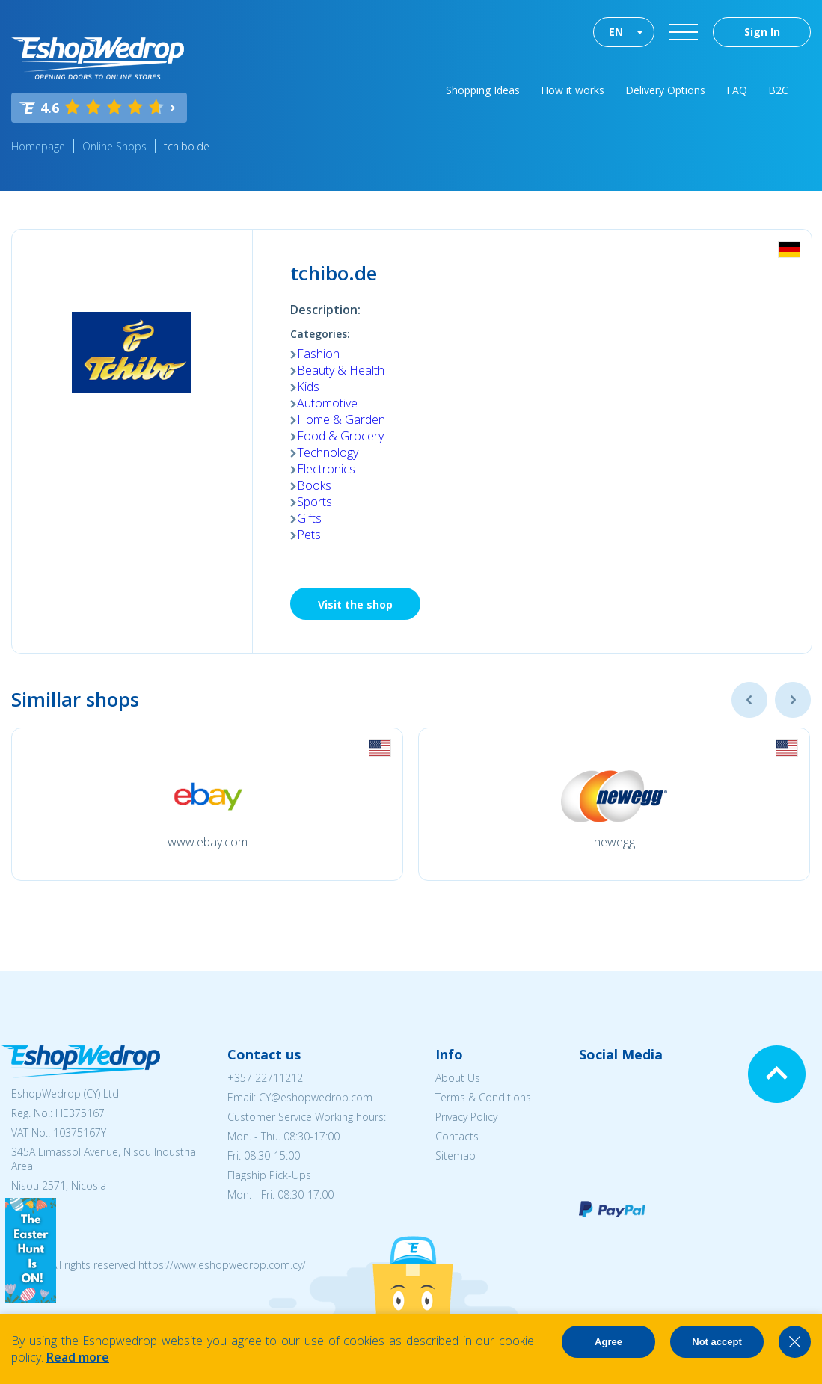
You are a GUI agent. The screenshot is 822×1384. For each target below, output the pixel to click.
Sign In (762, 32)
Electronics (326, 469)
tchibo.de (186, 146)
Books (314, 485)
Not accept (716, 1341)
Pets (309, 534)
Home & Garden (341, 419)
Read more (77, 1357)
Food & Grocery (340, 436)
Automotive (327, 403)
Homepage (38, 146)
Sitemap (455, 1155)
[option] (207, 804)
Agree (608, 1341)
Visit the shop (355, 604)
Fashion (318, 353)
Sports (314, 501)
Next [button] (793, 700)
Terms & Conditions (483, 1097)
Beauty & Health (340, 370)
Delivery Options (665, 90)
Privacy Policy (466, 1117)
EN (616, 32)
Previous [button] (749, 700)
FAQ (736, 90)
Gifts (309, 518)
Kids (308, 386)
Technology (327, 452)
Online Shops (114, 146)
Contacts (457, 1136)
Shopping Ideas (483, 90)
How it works (572, 90)
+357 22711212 (265, 1078)
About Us (457, 1078)
